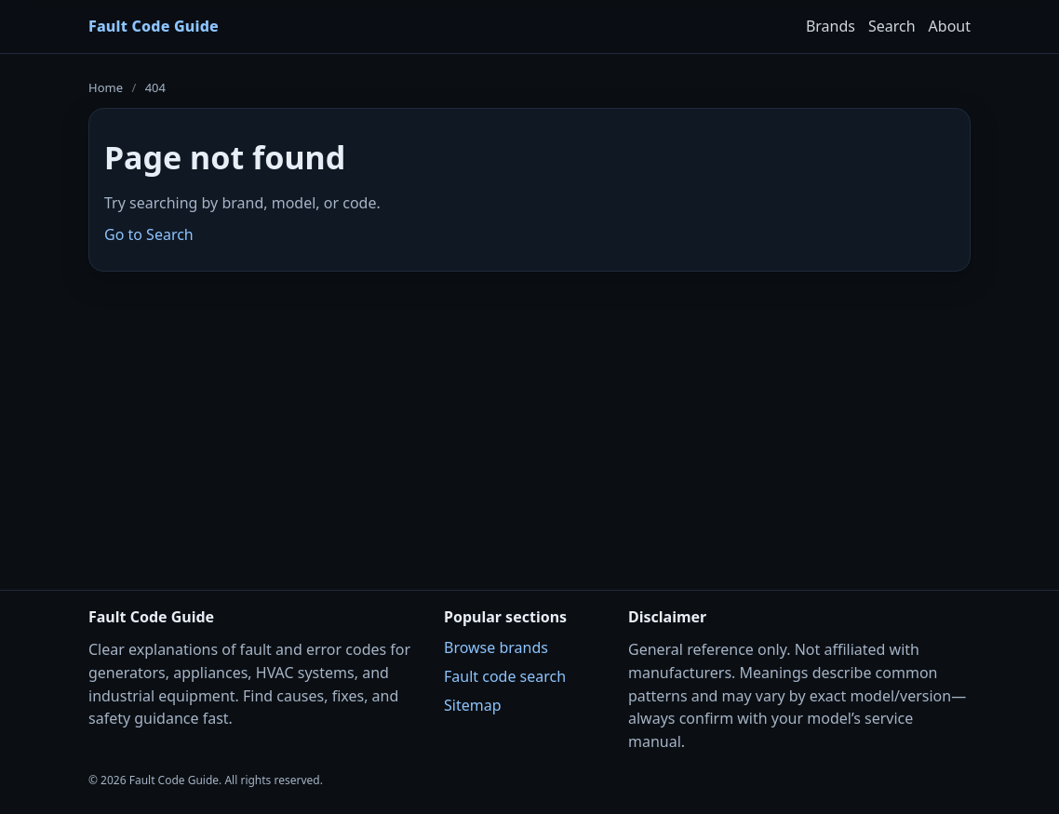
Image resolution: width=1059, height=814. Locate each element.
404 (155, 87)
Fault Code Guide (153, 26)
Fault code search (505, 676)
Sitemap (473, 705)
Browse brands (496, 647)
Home (105, 87)
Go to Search (149, 234)
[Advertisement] (529, 418)
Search (892, 26)
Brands (830, 26)
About (950, 26)
